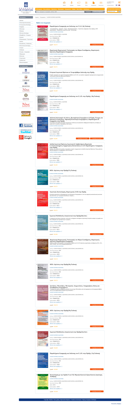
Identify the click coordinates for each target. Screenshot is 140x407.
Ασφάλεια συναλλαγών (76, 399)
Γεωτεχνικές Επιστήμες (25, 24)
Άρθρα (73, 9)
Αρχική (64, 5)
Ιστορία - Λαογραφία (25, 51)
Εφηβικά (22, 26)
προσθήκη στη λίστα (96, 44)
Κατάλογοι (86, 9)
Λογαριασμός (93, 5)
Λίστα (86, 5)
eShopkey (119, 403)
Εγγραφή (71, 5)
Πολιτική (22, 56)
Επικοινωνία (101, 5)
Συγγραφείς (68, 9)
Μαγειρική (22, 54)
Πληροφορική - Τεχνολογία (26, 39)
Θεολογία (22, 28)
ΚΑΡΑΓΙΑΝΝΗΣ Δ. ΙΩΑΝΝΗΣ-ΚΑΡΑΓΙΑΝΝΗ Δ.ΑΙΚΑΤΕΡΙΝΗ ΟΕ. (68, 80)
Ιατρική (21, 37)
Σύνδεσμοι (93, 399)
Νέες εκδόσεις (46, 9)
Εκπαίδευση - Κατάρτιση (26, 43)
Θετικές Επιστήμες (24, 33)
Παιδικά (22, 31)
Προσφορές (61, 9)
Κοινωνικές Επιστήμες (25, 45)
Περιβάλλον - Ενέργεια (25, 35)
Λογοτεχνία (22, 58)
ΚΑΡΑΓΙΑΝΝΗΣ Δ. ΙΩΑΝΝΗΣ (60, 34)
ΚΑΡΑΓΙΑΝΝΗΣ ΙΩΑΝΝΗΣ (54, 17)
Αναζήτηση (88, 11)
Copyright (46, 399)
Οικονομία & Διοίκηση (25, 22)
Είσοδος (79, 5)
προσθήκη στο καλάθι (82, 138)
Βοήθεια (51, 399)
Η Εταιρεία (39, 9)
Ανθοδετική (22, 60)
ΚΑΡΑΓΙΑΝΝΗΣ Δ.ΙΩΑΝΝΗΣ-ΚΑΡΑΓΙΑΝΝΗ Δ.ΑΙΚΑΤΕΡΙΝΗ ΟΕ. (68, 56)
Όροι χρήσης (57, 399)
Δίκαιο (21, 41)
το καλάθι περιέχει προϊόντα (110, 2)
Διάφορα (22, 49)
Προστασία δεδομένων (65, 399)
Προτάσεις (54, 9)
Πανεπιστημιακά (24, 62)
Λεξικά (21, 47)
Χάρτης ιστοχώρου (86, 399)
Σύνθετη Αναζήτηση (98, 11)
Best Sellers (79, 9)
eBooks (21, 20)
